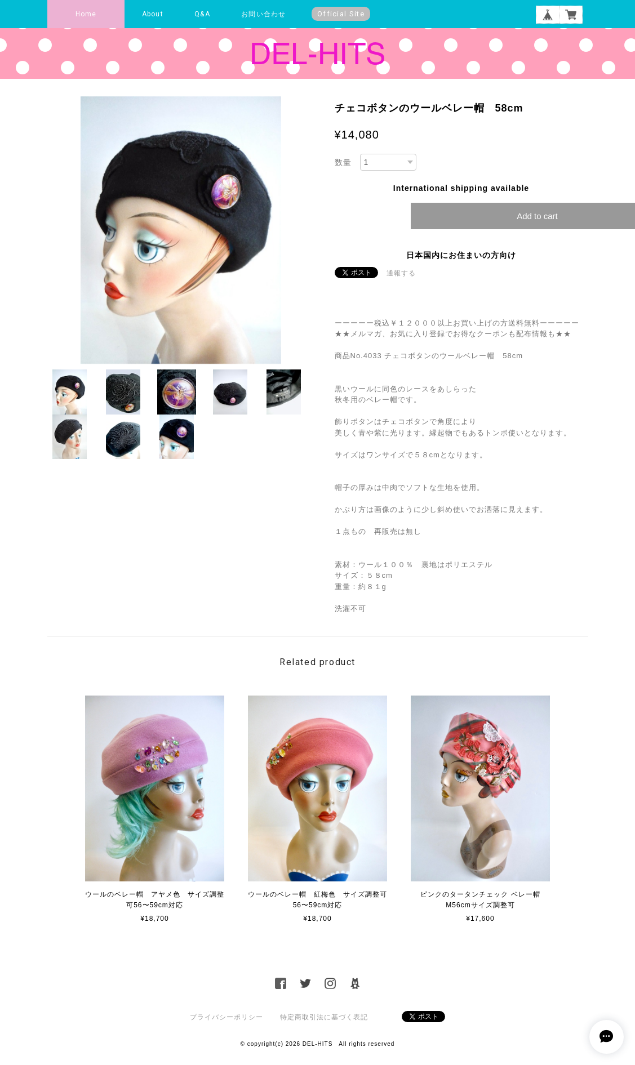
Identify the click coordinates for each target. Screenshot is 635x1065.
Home (86, 14)
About (152, 14)
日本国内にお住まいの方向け (461, 255)
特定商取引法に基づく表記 (324, 1017)
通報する (401, 273)
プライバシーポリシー (226, 1017)
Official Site (341, 14)
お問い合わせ (263, 14)
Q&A (202, 14)
